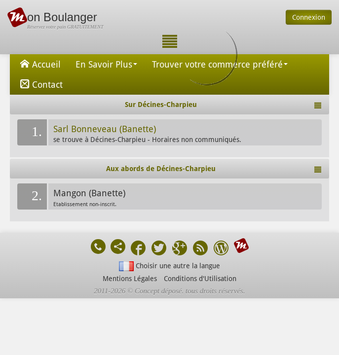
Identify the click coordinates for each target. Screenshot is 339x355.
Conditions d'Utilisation (200, 279)
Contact (40, 83)
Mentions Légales (130, 279)
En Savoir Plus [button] (106, 64)
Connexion (308, 17)
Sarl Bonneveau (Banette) (104, 129)
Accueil (39, 63)
